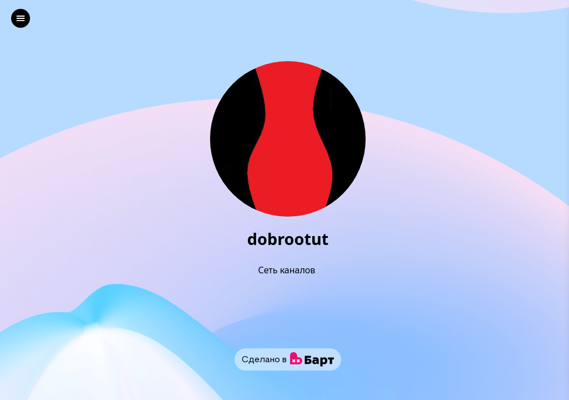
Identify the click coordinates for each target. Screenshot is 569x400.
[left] (20, 18)
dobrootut (287, 239)
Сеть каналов (287, 270)
